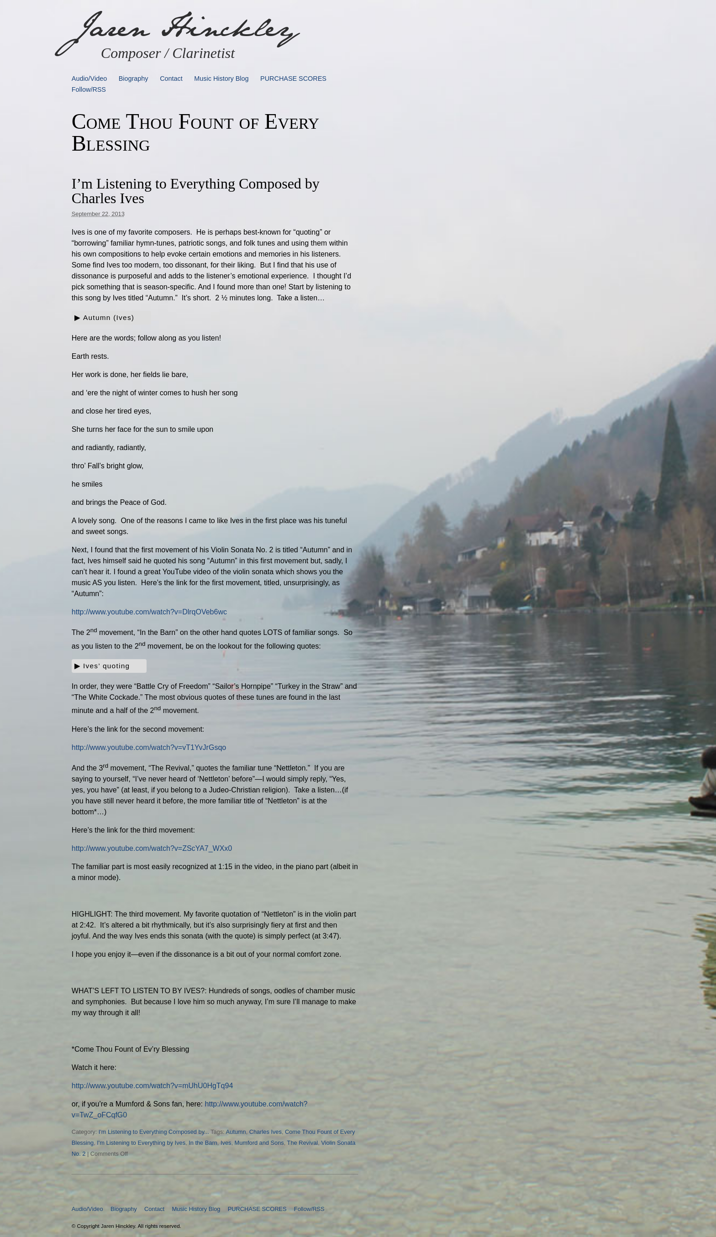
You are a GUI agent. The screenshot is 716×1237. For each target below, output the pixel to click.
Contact (171, 78)
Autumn (236, 1131)
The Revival (302, 1142)
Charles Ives (265, 1131)
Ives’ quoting (106, 666)
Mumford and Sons (259, 1142)
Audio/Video (89, 78)
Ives (226, 1142)
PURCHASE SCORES (293, 78)
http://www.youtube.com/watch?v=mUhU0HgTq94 (152, 1086)
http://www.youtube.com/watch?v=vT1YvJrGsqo (149, 747)
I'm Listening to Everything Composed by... (154, 1131)
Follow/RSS (89, 89)
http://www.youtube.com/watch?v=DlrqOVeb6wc (149, 612)
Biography (133, 78)
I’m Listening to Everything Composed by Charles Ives (196, 190)
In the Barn (203, 1142)
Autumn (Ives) (108, 317)
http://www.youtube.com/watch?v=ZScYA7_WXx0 (152, 848)
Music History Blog (221, 78)
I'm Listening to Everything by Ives (141, 1142)
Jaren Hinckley (185, 27)
